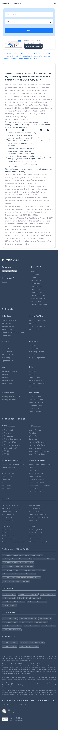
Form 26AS (33, 433)
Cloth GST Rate (35, 409)
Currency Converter (9, 539)
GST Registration (8, 430)
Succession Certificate (37, 479)
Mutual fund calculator (10, 511)
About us (34, 271)
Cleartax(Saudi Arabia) (39, 304)
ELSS (4, 470)
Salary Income (34, 439)
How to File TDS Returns (37, 442)
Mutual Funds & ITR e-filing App (13, 332)
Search (29, 30)
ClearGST (32, 346)
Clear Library (35, 289)
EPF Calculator (34, 539)
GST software (7, 352)
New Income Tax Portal (37, 445)
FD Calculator (7, 533)
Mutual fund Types (8, 467)
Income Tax (33, 323)
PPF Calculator (34, 505)
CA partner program (9, 371)
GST (3, 346)
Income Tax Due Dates (37, 454)
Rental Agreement (35, 488)
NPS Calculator (34, 520)
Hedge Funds (7, 476)
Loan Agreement (35, 476)
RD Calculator (7, 530)
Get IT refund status (36, 533)
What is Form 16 (34, 436)
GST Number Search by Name (40, 542)
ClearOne (32, 374)
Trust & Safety (36, 301)
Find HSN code (34, 527)
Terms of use (21, 704)
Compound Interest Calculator (13, 542)
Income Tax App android (38, 320)
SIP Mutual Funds (8, 473)
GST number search (36, 508)
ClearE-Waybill (34, 349)
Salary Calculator (35, 536)
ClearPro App (7, 383)
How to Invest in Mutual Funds (13, 464)
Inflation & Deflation (36, 473)
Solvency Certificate (36, 482)
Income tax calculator (10, 505)
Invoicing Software (35, 380)
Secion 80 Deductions (37, 326)
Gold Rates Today (8, 536)
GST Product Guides (38, 298)
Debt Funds (6, 479)
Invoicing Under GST (9, 448)
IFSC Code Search (35, 511)
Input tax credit (7, 361)
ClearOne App (34, 386)
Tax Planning (6, 323)
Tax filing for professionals (11, 397)
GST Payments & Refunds (11, 445)
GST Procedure (7, 436)
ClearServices (7, 329)
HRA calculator (7, 527)
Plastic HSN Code (35, 406)
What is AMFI (6, 485)
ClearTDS (32, 355)
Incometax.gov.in (35, 448)
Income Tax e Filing (9, 320)
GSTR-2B (5, 451)
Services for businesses (37, 383)
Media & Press (36, 280)
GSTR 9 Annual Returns (10, 442)
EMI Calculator (7, 508)
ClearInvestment (8, 326)
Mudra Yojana (34, 470)
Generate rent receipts (37, 514)
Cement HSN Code (36, 400)
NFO (3, 482)
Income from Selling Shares (39, 451)
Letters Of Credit (35, 491)
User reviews (35, 283)
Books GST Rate (35, 412)
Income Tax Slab (35, 430)
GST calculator (7, 520)
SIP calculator (7, 517)
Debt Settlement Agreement (39, 485)
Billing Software (34, 377)
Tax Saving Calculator (37, 530)
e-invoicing (6, 358)
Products (17, 3)
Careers (34, 277)
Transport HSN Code (36, 403)
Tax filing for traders (9, 400)
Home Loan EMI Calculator (38, 517)
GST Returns (6, 433)
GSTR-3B (5, 454)
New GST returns (8, 355)
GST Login (6, 349)
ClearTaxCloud (7, 380)
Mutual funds (6, 335)
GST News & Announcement (12, 439)
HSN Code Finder (35, 397)
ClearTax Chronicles (38, 295)
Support (5, 282)
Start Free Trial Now (33, 46)
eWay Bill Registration (37, 358)
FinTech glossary (36, 292)
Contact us (35, 274)
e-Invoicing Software (36, 352)
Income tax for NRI (35, 329)
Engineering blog (37, 286)
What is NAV (6, 488)
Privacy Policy (7, 704)
